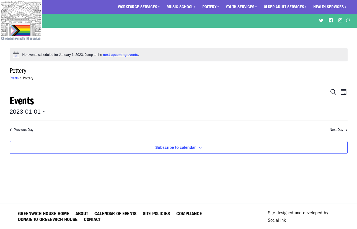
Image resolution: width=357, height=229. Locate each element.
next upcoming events (120, 55)
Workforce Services (137, 6)
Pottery (209, 6)
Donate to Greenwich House (47, 219)
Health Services (328, 6)
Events (14, 78)
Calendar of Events (115, 214)
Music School (180, 6)
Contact (92, 219)
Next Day (338, 130)
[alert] (179, 54)
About (82, 214)
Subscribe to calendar (175, 147)
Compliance (189, 214)
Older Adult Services (284, 6)
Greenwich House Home (43, 214)
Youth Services (240, 6)
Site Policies (156, 214)
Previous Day (21, 130)
